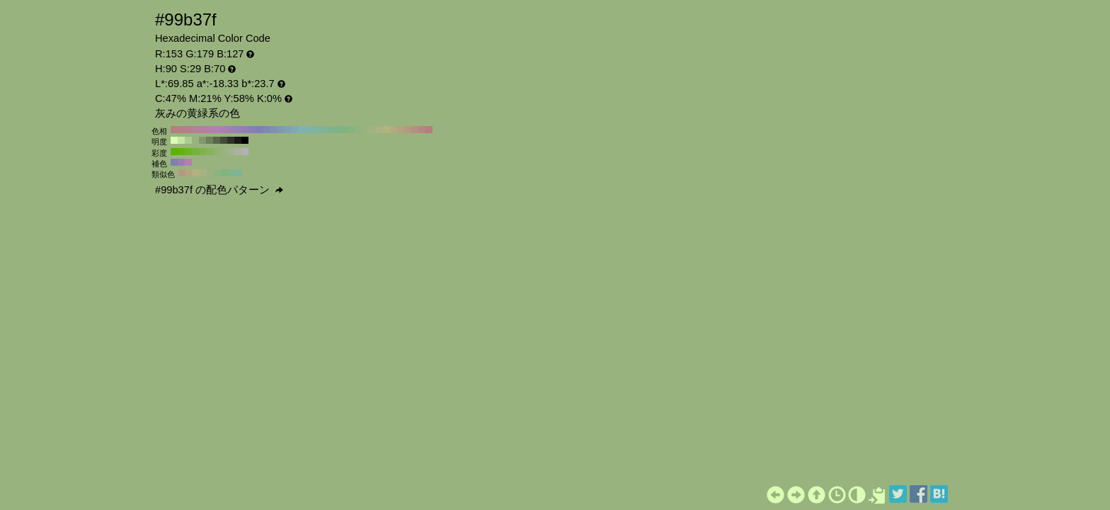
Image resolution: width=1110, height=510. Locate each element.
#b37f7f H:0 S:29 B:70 (429, 129)
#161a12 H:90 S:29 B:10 (237, 140)
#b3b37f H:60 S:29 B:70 (386, 129)
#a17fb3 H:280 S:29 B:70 (230, 129)
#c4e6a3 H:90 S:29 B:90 (181, 140)
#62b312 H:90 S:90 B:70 (181, 151)
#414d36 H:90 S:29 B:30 (223, 140)
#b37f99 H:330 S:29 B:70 (195, 129)
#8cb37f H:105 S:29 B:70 (217, 172)
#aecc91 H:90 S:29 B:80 (188, 140)
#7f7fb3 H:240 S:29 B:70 (259, 129)
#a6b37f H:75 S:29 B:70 (203, 172)
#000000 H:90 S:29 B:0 (244, 140)
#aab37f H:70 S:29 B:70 (379, 129)
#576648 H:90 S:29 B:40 (216, 140)
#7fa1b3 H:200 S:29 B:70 (287, 129)
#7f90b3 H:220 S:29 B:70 (273, 129)
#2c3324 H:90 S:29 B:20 (230, 140)
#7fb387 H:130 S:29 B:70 (337, 129)
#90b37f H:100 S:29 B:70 (358, 129)
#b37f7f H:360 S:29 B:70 (174, 129)
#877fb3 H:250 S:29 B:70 (252, 129)
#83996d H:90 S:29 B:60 (202, 140)
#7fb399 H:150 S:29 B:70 (322, 129)
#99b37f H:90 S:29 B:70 (365, 129)
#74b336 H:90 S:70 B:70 (195, 151)
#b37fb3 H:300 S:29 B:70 (216, 129)
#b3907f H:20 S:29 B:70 (414, 129)
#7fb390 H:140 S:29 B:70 (329, 129)
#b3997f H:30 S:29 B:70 (407, 129)
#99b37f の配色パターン (219, 190)
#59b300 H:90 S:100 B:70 (174, 151)
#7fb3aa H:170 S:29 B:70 (308, 129)
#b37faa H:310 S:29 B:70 (209, 129)
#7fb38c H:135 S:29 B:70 (231, 172)
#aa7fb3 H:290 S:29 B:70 (223, 129)
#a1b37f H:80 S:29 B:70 (372, 129)
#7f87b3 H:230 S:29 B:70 (266, 129)
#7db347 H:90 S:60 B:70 (202, 151)
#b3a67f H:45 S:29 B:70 (189, 172)
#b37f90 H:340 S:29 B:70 (188, 129)
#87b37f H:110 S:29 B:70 (351, 129)
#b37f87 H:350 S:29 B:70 (181, 129)
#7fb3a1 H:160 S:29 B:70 (315, 129)
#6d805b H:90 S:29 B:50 (209, 140)
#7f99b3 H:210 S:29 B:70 (280, 129)
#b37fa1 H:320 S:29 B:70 (202, 129)
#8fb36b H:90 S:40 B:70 (216, 151)
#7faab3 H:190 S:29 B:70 (294, 129)
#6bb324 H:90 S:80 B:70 (188, 151)
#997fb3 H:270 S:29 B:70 (237, 129)
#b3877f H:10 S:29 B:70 (421, 129)
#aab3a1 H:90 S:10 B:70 (237, 151)
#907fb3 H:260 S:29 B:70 (244, 129)
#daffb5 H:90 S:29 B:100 (174, 140)
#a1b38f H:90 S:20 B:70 (230, 151)
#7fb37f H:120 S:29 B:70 (344, 129)
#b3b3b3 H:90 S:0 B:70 (244, 151)
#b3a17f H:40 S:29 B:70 (400, 129)
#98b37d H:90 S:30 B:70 (223, 151)
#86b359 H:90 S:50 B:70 (209, 151)
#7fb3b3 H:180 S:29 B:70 (301, 129)
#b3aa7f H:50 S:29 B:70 (393, 129)
